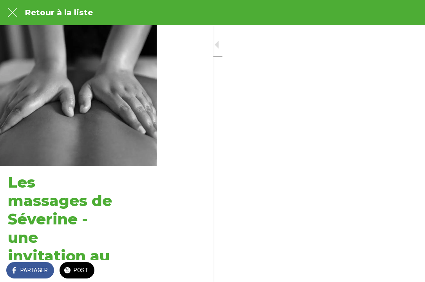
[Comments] (409, 271)
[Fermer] (12, 12)
